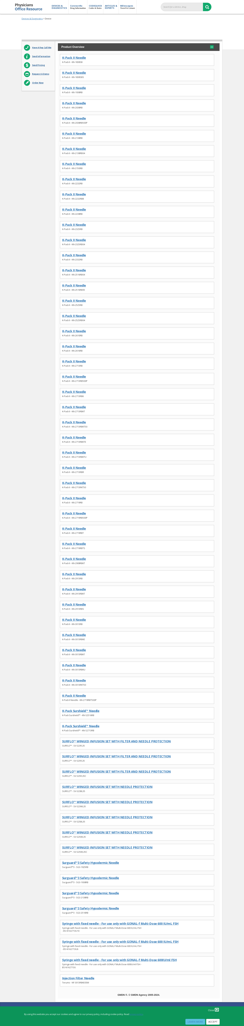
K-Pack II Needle (74, 57)
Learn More (195, 1021)
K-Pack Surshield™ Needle (80, 710)
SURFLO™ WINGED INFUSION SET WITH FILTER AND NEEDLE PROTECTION (116, 741)
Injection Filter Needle (78, 978)
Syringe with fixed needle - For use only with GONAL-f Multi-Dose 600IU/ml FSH (119, 960)
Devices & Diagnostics (32, 18)
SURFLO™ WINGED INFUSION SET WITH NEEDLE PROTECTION (107, 786)
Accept (212, 1021)
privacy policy (136, 1014)
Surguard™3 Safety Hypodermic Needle (90, 862)
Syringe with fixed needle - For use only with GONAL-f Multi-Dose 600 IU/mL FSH (120, 923)
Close (213, 1010)
